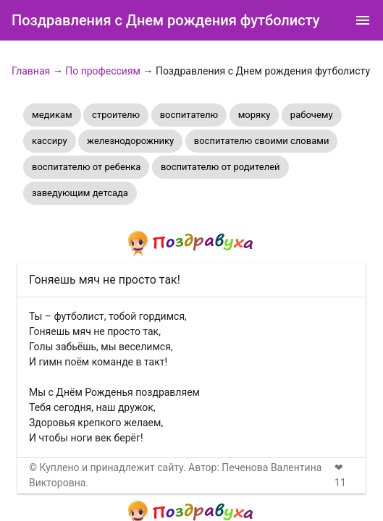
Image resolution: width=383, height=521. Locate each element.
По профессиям (102, 71)
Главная (31, 71)
